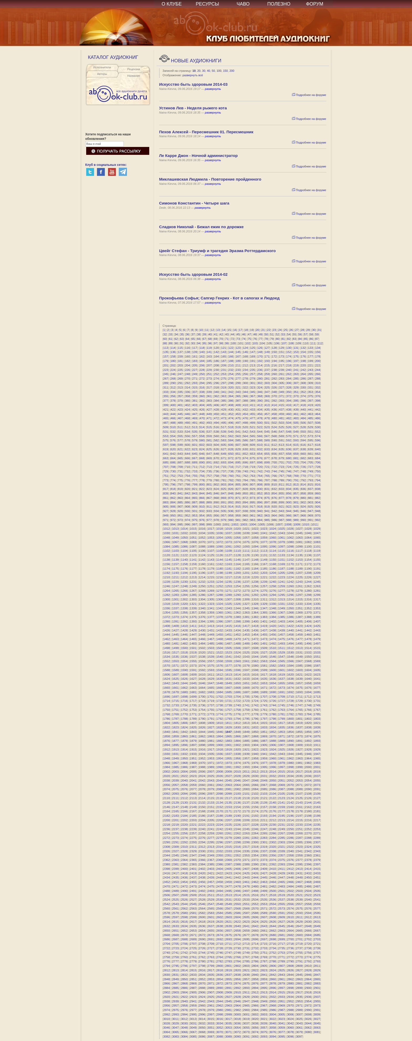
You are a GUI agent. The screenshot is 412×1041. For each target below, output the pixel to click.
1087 (193, 546)
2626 (272, 921)
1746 (290, 705)
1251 (211, 586)
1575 (211, 665)
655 (267, 453)
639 (310, 449)
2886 (184, 987)
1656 (290, 683)
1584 (290, 665)
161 (194, 356)
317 (209, 387)
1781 (281, 714)
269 (180, 378)
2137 (246, 802)
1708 (272, 696)
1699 (193, 696)
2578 (166, 913)
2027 (228, 776)
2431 (299, 873)
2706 (184, 943)
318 (216, 387)
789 (281, 480)
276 (230, 378)
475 (238, 418)
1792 (220, 718)
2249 (281, 829)
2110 (166, 798)
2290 (166, 842)
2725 (193, 948)
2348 (202, 855)
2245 (246, 829)
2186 (202, 815)
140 (201, 352)
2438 (202, 877)
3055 (246, 1027)
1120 (166, 555)
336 (187, 392)
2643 (264, 926)
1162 (220, 564)
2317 (246, 846)
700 (274, 462)
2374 (272, 859)
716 (230, 466)
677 (267, 458)
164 (216, 356)
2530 (220, 899)
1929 (317, 749)
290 (173, 383)
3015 (211, 1018)
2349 (211, 855)
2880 (290, 983)
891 (223, 502)
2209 (246, 820)
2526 (184, 899)
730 (173, 471)
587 (252, 440)
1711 (299, 696)
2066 (255, 785)
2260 (220, 833)
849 (238, 493)
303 (267, 383)
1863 (211, 736)
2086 (272, 789)
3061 (299, 1027)
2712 (237, 943)
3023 (281, 1018)
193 (267, 361)
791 (295, 480)
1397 (228, 621)
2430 (290, 873)
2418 (184, 873)
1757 (228, 709)
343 (238, 392)
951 (180, 515)
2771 (281, 957)
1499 (175, 648)
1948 (166, 758)
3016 (220, 1018)
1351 (299, 608)
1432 (220, 630)
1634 (255, 678)
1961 (281, 758)
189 (238, 361)
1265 (175, 590)
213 (252, 365)
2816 (202, 970)
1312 (272, 599)
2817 (211, 970)
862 (173, 497)
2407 (246, 868)
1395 (211, 621)
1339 (193, 608)
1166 (255, 564)
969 (310, 515)
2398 (166, 868)
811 (281, 484)
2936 (308, 996)
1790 (202, 718)
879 (295, 497)
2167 (193, 811)
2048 (255, 780)
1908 (290, 745)
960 (245, 515)
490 (187, 422)
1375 (193, 617)
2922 (184, 996)
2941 (193, 1001)
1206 (290, 572)
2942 (202, 1001)
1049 (175, 537)
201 (165, 365)
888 (201, 502)
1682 (202, 692)
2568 (237, 908)
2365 (193, 859)
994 (173, 524)
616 (303, 444)
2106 (290, 793)
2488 (166, 890)
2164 (166, 811)
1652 (255, 683)
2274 (184, 837)
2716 (272, 943)
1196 (202, 572)
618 (317, 444)
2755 (299, 952)
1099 (299, 546)
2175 (264, 811)
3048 (184, 1027)
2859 (264, 979)
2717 (281, 943)
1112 (255, 550)
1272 (237, 590)
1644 (184, 683)
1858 (166, 736)
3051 (211, 1027)
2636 (202, 926)
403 (194, 405)
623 (194, 449)
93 (193, 343)
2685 (317, 935)
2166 (184, 811)
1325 (228, 603)
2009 (228, 771)
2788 (272, 961)
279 (252, 378)
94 (198, 343)
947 (310, 511)
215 (267, 365)
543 (252, 431)
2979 (211, 1010)
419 (310, 405)
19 (251, 329)
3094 (272, 1036)
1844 (202, 731)
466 (173, 418)
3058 (272, 1027)
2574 (290, 908)
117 (194, 347)
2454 (184, 882)
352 (303, 392)
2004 (184, 771)
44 (232, 334)
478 (259, 418)
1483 (193, 643)
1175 (175, 568)
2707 (193, 943)
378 (173, 400)
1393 (193, 621)
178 (317, 356)
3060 (290, 1027)
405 (209, 405)
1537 (193, 656)
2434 (166, 877)
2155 (246, 807)
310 (317, 383)
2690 (202, 939)
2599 (193, 917)
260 (274, 374)
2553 (264, 904)
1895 (175, 745)
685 (165, 462)
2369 (228, 859)
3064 (166, 1032)
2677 (246, 935)
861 (165, 497)
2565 (211, 908)
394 (288, 400)
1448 (202, 634)
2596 (166, 917)
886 (187, 502)
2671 (193, 935)
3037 (246, 1023)
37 (193, 334)
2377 (299, 859)
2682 (290, 935)
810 (274, 484)
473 (223, 418)
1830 (237, 727)
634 (274, 449)
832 (274, 489)
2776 (166, 961)
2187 (211, 815)
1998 (290, 767)
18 (246, 329)
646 (201, 453)
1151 (281, 559)
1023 (264, 528)
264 (303, 374)
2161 (299, 807)
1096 (272, 546)
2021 (175, 776)
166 (230, 356)
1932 (184, 754)
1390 (166, 621)
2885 (175, 987)
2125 (299, 798)
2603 (228, 917)
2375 (281, 859)
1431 (211, 630)
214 (259, 365)
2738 (308, 948)
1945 (299, 754)
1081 (299, 542)
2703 (317, 939)
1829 (228, 727)
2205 (211, 820)
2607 (264, 917)
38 (198, 334)
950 (173, 515)
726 (303, 466)
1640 (308, 678)
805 (238, 484)
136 (173, 352)
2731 (246, 948)
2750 (255, 952)
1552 (166, 661)
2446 (272, 877)
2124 (290, 798)
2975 (175, 1010)
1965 (317, 758)
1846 (220, 731)
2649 (317, 926)
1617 (264, 674)
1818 (290, 722)
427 (209, 409)
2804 (255, 965)
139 (194, 352)
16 (234, 329)
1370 (308, 612)
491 (194, 422)
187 (223, 361)
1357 (193, 612)
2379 (317, 859)
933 (209, 511)
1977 (264, 762)
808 (259, 484)
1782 (290, 714)
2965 (246, 1005)
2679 (264, 935)
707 (165, 466)
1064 (308, 537)
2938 (166, 1001)
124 (245, 347)
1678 (166, 692)
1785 (317, 714)
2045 (228, 780)
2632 (166, 926)
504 (288, 422)
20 (198, 70)
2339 (281, 851)
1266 (184, 590)
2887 (193, 987)
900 (288, 502)
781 (223, 480)
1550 (308, 656)
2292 (184, 842)
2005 (193, 771)
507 (310, 422)
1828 (220, 727)
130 (288, 347)
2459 (228, 882)
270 (187, 378)
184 (201, 361)
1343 (228, 608)
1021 (246, 528)
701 (281, 462)
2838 (237, 974)
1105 (193, 550)
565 (252, 436)
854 (274, 493)
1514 (308, 648)
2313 (211, 846)
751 (165, 475)
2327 (175, 851)
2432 (308, 873)
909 (194, 506)
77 (260, 338)
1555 (193, 661)
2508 (184, 895)
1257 (264, 586)
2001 (317, 767)
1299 (317, 594)
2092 (166, 793)
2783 (228, 961)
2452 (166, 882)
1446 (184, 634)
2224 (220, 824)
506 (303, 422)
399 (165, 405)
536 (201, 431)
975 (194, 520)
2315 (228, 846)
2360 (308, 855)
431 (238, 409)
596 (317, 440)
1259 (281, 586)
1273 (246, 590)
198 (303, 361)
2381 (175, 864)
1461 (317, 634)
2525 (175, 899)
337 (194, 392)
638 (303, 449)
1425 (317, 625)
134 (317, 347)
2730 (237, 948)
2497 (246, 890)
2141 (281, 802)
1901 (228, 745)
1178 (202, 568)
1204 (272, 572)
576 (173, 440)
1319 (175, 603)
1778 (255, 714)
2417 (175, 873)
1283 (175, 594)
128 (274, 347)
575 (165, 440)
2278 (220, 837)
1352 (308, 608)
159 (180, 356)
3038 (255, 1023)
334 (173, 392)
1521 (211, 652)
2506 (166, 895)
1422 (290, 625)
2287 (299, 837)
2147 (175, 807)
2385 (211, 864)
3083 (175, 1036)
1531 (299, 652)
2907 (211, 992)
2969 (281, 1005)
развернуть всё (193, 75)
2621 (228, 921)
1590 (184, 670)
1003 (243, 524)
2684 (308, 935)
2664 (290, 930)
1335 (317, 603)
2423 (228, 873)
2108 (308, 793)
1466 (202, 639)
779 (209, 480)
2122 (272, 798)
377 (165, 400)
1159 (193, 564)
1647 (211, 683)
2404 (220, 868)
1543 (246, 656)
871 (238, 497)
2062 (220, 785)
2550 (237, 904)
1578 (237, 665)
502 (274, 422)
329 (295, 387)
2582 (202, 913)
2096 (202, 793)
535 (194, 431)
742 (259, 471)
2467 (299, 882)
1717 (193, 700)
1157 (175, 564)
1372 (166, 617)
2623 (246, 921)
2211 (264, 820)
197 (295, 361)
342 (230, 392)
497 (238, 422)
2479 (246, 886)
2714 (255, 943)
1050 (184, 537)
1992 (237, 767)
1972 (220, 762)
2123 (281, 798)
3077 (281, 1032)
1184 (255, 568)
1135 (299, 555)
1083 (317, 542)
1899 (211, 745)
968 (303, 515)
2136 (237, 802)
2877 (264, 983)
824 (216, 489)
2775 (317, 957)
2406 (237, 868)
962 (259, 515)
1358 (202, 612)
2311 (193, 846)
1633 (246, 678)
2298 (237, 842)
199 (310, 361)
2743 (193, 952)
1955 (228, 758)
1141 (193, 559)
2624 (255, 921)
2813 (175, 970)
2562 (184, 908)
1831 (246, 727)
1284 (184, 594)
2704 (166, 943)
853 (267, 493)
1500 (184, 648)
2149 (193, 807)
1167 (264, 564)
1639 (299, 678)
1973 (228, 762)
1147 (246, 559)
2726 (202, 948)
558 (201, 436)
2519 (281, 895)
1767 (317, 709)
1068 (184, 542)
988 (288, 520)
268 (173, 378)
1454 (255, 634)
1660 (166, 687)
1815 (264, 722)
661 (310, 453)
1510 (272, 648)
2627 (281, 921)
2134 (220, 802)
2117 (228, 798)
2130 (184, 802)
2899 (299, 987)
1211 (175, 577)
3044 (308, 1023)
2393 (281, 864)
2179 (299, 811)
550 (303, 431)
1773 (211, 714)
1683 (211, 692)
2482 (272, 886)
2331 (211, 851)
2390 (255, 864)
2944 (220, 1001)
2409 (264, 868)
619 (165, 449)
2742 (184, 952)
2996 (202, 1014)
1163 (228, 564)
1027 (299, 528)
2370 (237, 859)
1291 (246, 594)
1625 (175, 678)
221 (310, 365)
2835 (211, 974)
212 (245, 365)
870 (230, 497)
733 (194, 471)
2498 (255, 890)
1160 (202, 564)
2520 (290, 895)
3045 (317, 1023)
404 (201, 405)
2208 (237, 820)
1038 (237, 533)
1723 (246, 700)
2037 (317, 776)
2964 (237, 1005)
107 (283, 343)
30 (203, 70)
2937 (317, 996)
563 (238, 436)
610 (259, 444)
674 (245, 458)
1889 (281, 740)
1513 (299, 648)
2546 (202, 904)
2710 (220, 943)
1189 (299, 568)
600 (187, 444)
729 (165, 471)
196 (288, 361)
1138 (166, 559)
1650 (237, 683)
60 (165, 338)
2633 (175, 926)
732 (187, 471)
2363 (175, 859)
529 (310, 427)
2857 (246, 979)
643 (180, 453)
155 (310, 352)
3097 (299, 1036)
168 (245, 356)
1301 (175, 599)
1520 (202, 652)
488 (173, 422)
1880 (202, 740)
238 (274, 369)
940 (259, 511)
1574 (202, 665)
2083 (246, 789)
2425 (246, 873)
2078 (202, 789)
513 (194, 427)
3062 (308, 1027)
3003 (264, 1014)
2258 (202, 833)
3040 (272, 1023)
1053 (211, 537)
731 (180, 471)
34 (176, 334)
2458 (220, 882)
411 (252, 405)
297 (223, 383)
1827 (211, 727)
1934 (202, 754)
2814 (184, 970)
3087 (211, 1036)
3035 (228, 1023)
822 (201, 489)
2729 (228, 948)
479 (267, 418)
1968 (184, 762)
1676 (308, 687)
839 (165, 493)
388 (245, 400)
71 (226, 338)
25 (285, 329)
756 (201, 475)
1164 (237, 564)
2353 (246, 855)
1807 (193, 722)
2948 (255, 1001)
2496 (237, 890)
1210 (166, 577)
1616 (255, 674)
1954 (220, 758)
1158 (184, 564)
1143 (211, 559)
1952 (202, 758)
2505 (317, 890)
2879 (281, 983)
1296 (290, 594)
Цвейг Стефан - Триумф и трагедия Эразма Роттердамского (217, 250)
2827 (299, 970)
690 (201, 462)
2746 (220, 952)
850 (245, 493)
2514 (237, 895)
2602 (220, 917)
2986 (272, 1010)
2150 (202, 807)
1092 (237, 546)
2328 (184, 851)
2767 (246, 957)
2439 (211, 877)
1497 (317, 643)
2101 (246, 793)
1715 (175, 700)
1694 (308, 692)
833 (281, 489)
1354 (166, 612)
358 (187, 396)
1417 (246, 625)
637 (295, 449)
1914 (184, 749)
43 (226, 334)
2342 (308, 851)
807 (252, 484)
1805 (175, 722)
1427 (175, 630)
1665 (211, 687)
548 (288, 431)
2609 (281, 917)
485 (310, 418)
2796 (184, 965)
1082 (308, 542)
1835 (281, 727)
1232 (202, 581)
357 (180, 396)
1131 (264, 555)
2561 (175, 908)
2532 (237, 899)
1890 (290, 740)
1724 (255, 700)
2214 (290, 820)
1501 (193, 648)
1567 (299, 661)
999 (209, 524)
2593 (299, 913)
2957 (175, 1005)
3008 (308, 1014)
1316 (308, 599)
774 (173, 480)
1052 (202, 537)
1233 (211, 581)
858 (303, 493)
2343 (317, 851)
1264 (166, 590)
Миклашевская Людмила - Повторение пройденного (210, 179)
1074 (237, 542)
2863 (299, 979)
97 (215, 343)
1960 (272, 758)
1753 (193, 709)
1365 (264, 612)
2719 (299, 943)
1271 (228, 590)
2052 (290, 780)
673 (238, 458)
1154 (308, 559)
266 (317, 374)
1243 (299, 581)
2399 (175, 868)
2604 (237, 917)
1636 (272, 678)
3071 (228, 1032)
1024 (272, 528)
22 (268, 329)
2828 (308, 970)
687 (180, 462)
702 (288, 462)
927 (165, 511)
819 (180, 489)
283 (281, 378)
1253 (228, 586)
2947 (246, 1001)
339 (209, 392)
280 (259, 378)
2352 (237, 855)
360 (201, 396)
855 (281, 493)
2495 (228, 890)
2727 (211, 948)
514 (201, 427)
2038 (166, 780)
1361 (228, 612)
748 (303, 471)
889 (209, 502)
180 (173, 361)
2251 (299, 829)
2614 (166, 921)
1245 (317, 581)
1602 (290, 670)
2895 (264, 987)
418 (303, 405)
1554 (184, 661)
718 (245, 466)
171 (267, 356)
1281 (317, 590)
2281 (246, 837)
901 (295, 502)
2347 (193, 855)
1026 (290, 528)
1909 (299, 745)
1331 (281, 603)
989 (295, 520)
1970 (202, 762)
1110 (237, 550)
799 (194, 484)
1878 (184, 740)
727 (310, 466)
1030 (166, 533)
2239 (193, 829)
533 (180, 431)
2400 (184, 868)
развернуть (213, 88)
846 (216, 493)
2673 (211, 935)
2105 (281, 793)
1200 (237, 572)
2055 (317, 780)
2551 (246, 904)
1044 (290, 533)
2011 (246, 771)
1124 (202, 555)
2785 (246, 961)
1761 (264, 709)
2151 (211, 807)
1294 (272, 594)
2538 (290, 899)
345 (252, 392)
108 (291, 343)
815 (310, 484)
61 (170, 338)
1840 (166, 731)
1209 (317, 572)
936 (230, 511)
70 (221, 338)
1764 (290, 709)
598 (173, 444)
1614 (237, 674)
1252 (220, 586)
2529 (211, 899)
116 (187, 347)
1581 (264, 665)
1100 (308, 546)
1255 (246, 586)
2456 (202, 882)
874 (259, 497)
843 (194, 493)
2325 (317, 846)
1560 (237, 661)
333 (165, 392)
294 (201, 383)
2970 (290, 1005)
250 (201, 374)
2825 (281, 970)
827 (238, 489)
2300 (255, 842)
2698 (272, 939)
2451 (317, 877)
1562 (255, 661)
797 (180, 484)
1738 (220, 705)
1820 (308, 722)
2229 (264, 824)
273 (209, 378)
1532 (308, 652)
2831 (175, 974)
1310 (255, 599)
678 (274, 458)
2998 (220, 1014)
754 (187, 475)
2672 (202, 935)
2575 (299, 908)
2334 (237, 851)
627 (223, 449)
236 (259, 369)
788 (274, 480)
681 (295, 458)
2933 (281, 996)
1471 (246, 639)
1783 (299, 714)
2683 (299, 935)
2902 (166, 992)
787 (267, 480)
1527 (264, 652)
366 (245, 396)
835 (295, 489)
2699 (281, 939)
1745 (281, 705)
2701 (299, 939)
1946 (308, 754)
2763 (211, 957)
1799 (281, 718)
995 (180, 524)
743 (267, 471)
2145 (317, 802)
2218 (166, 824)
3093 (264, 1036)
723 (281, 466)
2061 (211, 785)
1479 (317, 639)
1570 (166, 665)
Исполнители (102, 67)
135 (165, 352)
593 (295, 440)
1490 (255, 643)
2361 (317, 855)
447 (194, 414)
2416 (166, 873)
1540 (220, 656)
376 (317, 396)
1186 (272, 568)
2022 (184, 776)
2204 (202, 820)
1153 (299, 559)
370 (274, 396)
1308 (237, 599)
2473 (193, 886)
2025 (211, 776)
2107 (299, 793)
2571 (264, 908)
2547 (211, 904)
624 (201, 449)
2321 (281, 846)
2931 (264, 996)
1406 (308, 621)
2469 (317, 882)
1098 (290, 546)
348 (274, 392)
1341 (211, 608)
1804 (166, 722)
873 (252, 497)
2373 (264, 859)
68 (210, 338)
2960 (202, 1005)
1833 (264, 727)
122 (230, 347)
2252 (308, 829)
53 (283, 334)
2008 (220, 771)
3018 (237, 1018)
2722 (166, 948)
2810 (308, 965)
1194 (184, 572)
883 (165, 502)
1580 (255, 665)
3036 (237, 1023)
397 (310, 400)
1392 (184, 621)
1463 (175, 639)
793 (310, 480)
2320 (272, 846)
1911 (317, 745)
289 (165, 383)
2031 (264, 776)
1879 (193, 740)
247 (180, 374)
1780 (272, 714)
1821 (317, 722)
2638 (220, 926)
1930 (166, 754)
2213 (281, 820)
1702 (220, 696)
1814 (255, 722)
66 (198, 338)
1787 (175, 718)
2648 (308, 926)
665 (180, 458)
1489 (246, 643)
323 (252, 387)
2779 (193, 961)
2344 (166, 855)
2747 (228, 952)
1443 (317, 630)
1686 (237, 692)
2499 (264, 890)
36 (187, 334)
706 (317, 462)
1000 (217, 524)
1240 (272, 581)
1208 (308, 572)
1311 (264, 599)
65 (193, 338)
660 (303, 453)
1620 (290, 674)
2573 (281, 908)
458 (274, 414)
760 (230, 475)
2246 (255, 829)
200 (231, 70)
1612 (220, 674)
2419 (193, 873)
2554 (272, 904)
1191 (317, 568)
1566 (290, 661)
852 (259, 493)
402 (187, 405)
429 (223, 409)
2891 (228, 987)
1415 (228, 625)
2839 (246, 974)
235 (252, 369)
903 (310, 502)
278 (245, 378)
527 (295, 427)
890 (216, 502)
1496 (308, 643)
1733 (175, 705)
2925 (211, 996)
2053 (299, 780)
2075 (175, 789)
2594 (308, 913)
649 (223, 453)
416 (288, 405)
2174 (255, 811)
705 (310, 462)
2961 (211, 1005)
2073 (317, 785)
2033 (281, 776)
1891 (299, 740)
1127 (228, 555)
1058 (255, 537)
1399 (246, 621)
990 (303, 520)
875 (267, 497)
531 (165, 431)
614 (288, 444)
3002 (255, 1014)
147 (252, 352)
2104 (272, 793)
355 (165, 396)
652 (245, 453)
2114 (202, 798)
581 (209, 440)
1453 (246, 634)
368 (259, 396)
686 (173, 462)
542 (245, 431)
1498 (166, 648)
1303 (193, 599)
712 (201, 466)
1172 (308, 564)
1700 (202, 696)
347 (267, 392)
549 (295, 431)
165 (223, 356)
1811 (228, 722)
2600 (202, 917)
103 (255, 343)
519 (238, 427)
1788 (184, 718)
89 (170, 343)
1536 (184, 656)
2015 (281, 771)
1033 (193, 533)
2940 (184, 1001)
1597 (246, 670)
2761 (193, 957)
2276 (202, 837)
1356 (184, 612)
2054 (308, 780)
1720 (220, 700)
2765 (228, 957)
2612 (308, 917)
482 (288, 418)
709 (180, 466)
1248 (184, 586)
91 (181, 343)
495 (223, 422)
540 (230, 431)
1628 (202, 678)
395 (295, 400)
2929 (246, 996)
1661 (175, 687)
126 (259, 347)
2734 (272, 948)
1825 (193, 727)
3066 (184, 1032)
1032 (184, 533)
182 (187, 361)
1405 (299, 621)
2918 (308, 992)
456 (259, 414)
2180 (308, 811)
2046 (237, 780)
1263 (317, 586)
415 (281, 405)
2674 (220, 935)
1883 (228, 740)
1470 (237, 639)
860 (317, 493)
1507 (246, 648)
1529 (281, 652)
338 (201, 392)
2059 (193, 785)
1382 (255, 617)
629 (238, 449)
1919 (228, 749)
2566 (220, 908)
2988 (290, 1010)
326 (274, 387)
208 (216, 365)
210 (230, 365)
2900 (308, 987)
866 (201, 497)
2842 (272, 974)
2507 (175, 895)
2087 (281, 789)
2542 (166, 904)
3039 (264, 1023)
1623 (317, 674)
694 (230, 462)
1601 (281, 670)
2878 (272, 983)
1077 (264, 542)
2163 (317, 807)
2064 (237, 785)
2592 (290, 913)
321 (238, 387)
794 (317, 480)
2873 (228, 983)
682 (303, 458)
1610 (202, 674)
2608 (272, 917)
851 (252, 493)
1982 (308, 762)
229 (209, 369)
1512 (290, 648)
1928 (308, 749)
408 (230, 405)
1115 (281, 550)
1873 (299, 736)
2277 (211, 837)
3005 (281, 1014)
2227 (246, 824)
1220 (255, 577)
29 (308, 329)
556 (187, 436)
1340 (202, 608)
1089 (211, 546)
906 (173, 506)
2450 (308, 877)
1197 (211, 572)
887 (194, 502)
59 (316, 334)
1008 (288, 524)
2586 (237, 913)
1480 (166, 643)
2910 (237, 992)
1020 (237, 528)
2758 (166, 957)
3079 (299, 1032)
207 (209, 365)
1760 (255, 709)
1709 (281, 696)
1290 (237, 594)
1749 (317, 705)
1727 (281, 700)
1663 (193, 687)
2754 (290, 952)
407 (223, 405)
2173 (246, 811)
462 (303, 414)
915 (238, 506)
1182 (237, 568)
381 (194, 400)
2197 (299, 815)
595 (310, 440)
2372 (255, 859)
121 (223, 347)
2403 (211, 868)
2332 (220, 851)
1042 (272, 533)
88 (165, 343)
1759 (246, 709)
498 (245, 422)
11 (206, 329)
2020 (166, 776)
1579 (246, 665)
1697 (175, 696)
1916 (202, 749)
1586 (308, 665)
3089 (228, 1036)
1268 (202, 590)
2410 (272, 868)
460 (288, 414)
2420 (202, 873)
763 (252, 475)
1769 (175, 714)
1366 (272, 612)
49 (260, 334)
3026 (308, 1018)
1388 (308, 617)
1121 (175, 555)
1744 (272, 705)
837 (310, 489)
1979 (281, 762)
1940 (255, 754)
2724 (184, 948)
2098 (220, 793)
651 (238, 453)
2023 (193, 776)
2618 (202, 921)
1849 (246, 731)
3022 (272, 1018)
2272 (166, 837)
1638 (290, 678)
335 (180, 392)
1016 (202, 528)
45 (238, 334)
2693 (228, 939)
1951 (193, 758)
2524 (166, 899)
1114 (272, 550)
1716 (184, 700)
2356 (272, 855)
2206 (220, 820)
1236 (237, 581)
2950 (272, 1001)
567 (267, 436)
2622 (237, 921)
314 (187, 387)
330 (303, 387)
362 (216, 396)
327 (281, 387)
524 (274, 427)
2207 (228, 820)
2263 (246, 833)
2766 (237, 957)
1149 (264, 559)
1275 (264, 590)
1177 (193, 568)
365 (238, 396)
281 (267, 378)
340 (216, 392)
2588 (255, 913)
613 (281, 444)
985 (267, 520)
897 (267, 502)
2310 (184, 846)
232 (230, 369)
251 (209, 374)
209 (223, 365)
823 (209, 489)
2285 (281, 837)
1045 (299, 533)
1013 (175, 528)
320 (230, 387)
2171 (228, 811)
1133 (281, 555)
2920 (166, 996)
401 (180, 405)
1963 (299, 758)
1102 (166, 550)
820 (187, 489)
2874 (237, 983)
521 (252, 427)
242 (303, 369)
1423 (299, 625)
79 (272, 338)
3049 (193, 1027)
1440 (290, 630)
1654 (272, 683)
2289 (317, 837)
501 (267, 422)
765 (267, 475)
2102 (255, 793)
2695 (246, 939)
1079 (281, 542)
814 (303, 484)
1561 (246, 661)
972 (173, 520)
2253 (317, 829)
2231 (281, 824)
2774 (308, 957)
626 (216, 449)
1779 (264, 714)
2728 (220, 948)
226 (187, 369)
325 (267, 387)
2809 (299, 965)
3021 (264, 1018)
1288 (220, 594)
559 (209, 436)
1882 (220, 740)
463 (310, 414)
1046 (308, 533)
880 (303, 497)
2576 (308, 908)
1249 (193, 586)
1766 (308, 709)
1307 (228, 599)
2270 (308, 833)
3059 (281, 1027)
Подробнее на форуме (309, 94)
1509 (264, 648)
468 (187, 418)
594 (303, 440)
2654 (202, 930)
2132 (202, 802)
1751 (175, 709)
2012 (255, 771)
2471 (175, 886)
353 (310, 392)
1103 (175, 550)
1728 (290, 700)
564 (245, 436)
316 (201, 387)
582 (216, 440)
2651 (175, 930)
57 (305, 334)
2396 (308, 864)
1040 (255, 533)
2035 (299, 776)
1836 (290, 727)
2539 (299, 899)
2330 (202, 851)
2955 (317, 1001)
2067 (264, 785)
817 (165, 489)
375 (310, 396)
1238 (255, 581)
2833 (193, 974)
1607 (175, 674)
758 (216, 475)
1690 (272, 692)
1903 (246, 745)
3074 (255, 1032)
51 (272, 334)
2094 (184, 793)
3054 (237, 1027)
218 (288, 365)
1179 (211, 568)
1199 (228, 572)
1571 (175, 665)
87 (316, 338)
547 (281, 431)
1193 (175, 572)
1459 (299, 634)
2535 (264, 899)
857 (295, 493)
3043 (299, 1023)
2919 (317, 992)
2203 (193, 820)
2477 (228, 886)
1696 (166, 696)
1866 (237, 736)
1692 (290, 692)
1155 (317, 559)
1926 (290, 749)
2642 (255, 926)
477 (252, 418)
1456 (272, 634)
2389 (246, 864)
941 (267, 511)
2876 (255, 983)
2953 (299, 1001)
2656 (220, 930)
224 (173, 369)
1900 (220, 745)
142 (216, 352)
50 (213, 70)
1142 (202, 559)
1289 (228, 594)
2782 (220, 961)
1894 (166, 745)
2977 (193, 1010)
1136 (308, 555)
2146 (166, 807)
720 (259, 466)
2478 (237, 886)
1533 (317, 652)
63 (181, 338)
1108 (220, 550)
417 (295, 405)
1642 (166, 683)
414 (274, 405)
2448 (290, 877)
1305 (211, 599)
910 (201, 506)
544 (259, 431)
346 (259, 392)
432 (245, 409)
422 (173, 409)
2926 (220, 996)
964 (274, 515)
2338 (272, 851)
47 (249, 334)
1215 (211, 577)
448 (201, 414)
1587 (317, 665)
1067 (175, 542)
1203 (264, 572)
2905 (193, 992)
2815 (193, 970)
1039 (246, 533)
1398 (237, 621)
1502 (202, 648)
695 (238, 462)
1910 (308, 745)
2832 (184, 974)
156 (317, 352)
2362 (166, 859)
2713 (246, 943)
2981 (228, 1010)
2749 (246, 952)
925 (310, 506)
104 (262, 343)
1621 (299, 674)
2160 (290, 807)
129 (281, 347)
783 (238, 480)
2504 (308, 890)
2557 (299, 904)
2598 (184, 917)
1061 (281, 537)
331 (310, 387)
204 (187, 365)
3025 (299, 1018)
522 (259, 427)
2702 (308, 939)
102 (247, 343)
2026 (220, 776)
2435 (175, 877)
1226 (308, 577)
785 (252, 480)
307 (295, 383)
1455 (264, 634)
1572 (184, 665)
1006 (270, 524)
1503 (211, 648)
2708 (202, 943)
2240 (202, 829)
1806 (184, 722)
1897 (193, 745)
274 (216, 378)
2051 (281, 780)
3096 (290, 1036)
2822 (255, 970)
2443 (246, 877)
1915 (193, 749)
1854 (290, 731)
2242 (220, 829)
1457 (281, 634)
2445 (264, 877)
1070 (202, 542)
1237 (246, 581)
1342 (220, 608)
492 (201, 422)
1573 (193, 665)
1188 (290, 568)
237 (267, 369)
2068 (272, 785)
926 (317, 506)
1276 (272, 590)
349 (281, 392)
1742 (255, 705)
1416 (237, 625)
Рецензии (133, 69)
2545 (193, 904)
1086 (184, 546)
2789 (281, 961)
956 (216, 515)
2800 (220, 965)
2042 (202, 780)
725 (295, 466)
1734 (184, 705)
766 (274, 475)
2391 (264, 864)
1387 (299, 617)
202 (173, 365)
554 (173, 436)
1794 (237, 718)
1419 (264, 625)
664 (173, 458)
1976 (255, 762)
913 (223, 506)
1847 (228, 731)
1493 (281, 643)
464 (317, 414)
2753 (281, 952)
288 (317, 378)
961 (252, 515)
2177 (281, 811)
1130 (255, 555)
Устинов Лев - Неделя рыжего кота (193, 108)
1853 (281, 731)
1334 (308, 603)
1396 (220, 621)
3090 (237, 1036)
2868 (184, 983)
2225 (228, 824)
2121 (264, 798)
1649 (228, 683)
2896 (272, 987)
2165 (175, 811)
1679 (175, 692)
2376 (290, 859)
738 (230, 471)
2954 (308, 1001)
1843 (193, 731)
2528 (202, 899)
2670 (184, 935)
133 (310, 347)
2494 (220, 890)
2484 (290, 886)
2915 (281, 992)
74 (243, 338)
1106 (202, 550)
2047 (246, 780)
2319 (264, 846)
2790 (290, 961)
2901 (317, 987)
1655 (281, 683)
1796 (255, 718)
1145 (228, 559)
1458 (290, 634)
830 (259, 489)
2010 (237, 771)
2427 (264, 873)
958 (230, 515)
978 (216, 520)
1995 (264, 767)
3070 (220, 1032)
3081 (317, 1032)
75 (249, 338)
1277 (281, 590)
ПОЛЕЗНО (278, 4)
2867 (175, 983)
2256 (184, 833)
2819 (228, 970)
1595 (228, 670)
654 (259, 453)
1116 (290, 550)
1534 (166, 656)
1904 (255, 745)
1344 (237, 608)
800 (201, 484)
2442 (237, 877)
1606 (166, 674)
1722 (237, 700)
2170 (220, 811)
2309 (175, 846)
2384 (202, 864)
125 (252, 347)
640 (317, 449)
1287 (211, 594)
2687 (175, 939)
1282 (166, 594)
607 (238, 444)
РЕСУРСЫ (207, 4)
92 (187, 343)
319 (223, 387)
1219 (246, 577)
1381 (246, 617)
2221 (193, 824)
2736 (290, 948)
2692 (220, 939)
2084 (255, 789)
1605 (317, 670)
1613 (228, 674)
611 (267, 444)
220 (303, 365)
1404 (290, 621)
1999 (299, 767)
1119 (317, 550)
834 (288, 489)
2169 (211, 811)
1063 (299, 537)
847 (223, 493)
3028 (166, 1023)
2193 (264, 815)
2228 (255, 824)
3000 (237, 1014)
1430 (202, 630)
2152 (220, 807)
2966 (255, 1005)
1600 (272, 670)
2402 (202, 868)
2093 (175, 793)
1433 (228, 630)
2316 (237, 846)
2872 (220, 983)
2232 (290, 824)
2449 (299, 877)
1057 (246, 537)
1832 (255, 727)
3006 (290, 1014)
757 (209, 475)
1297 (299, 594)
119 (209, 347)
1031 (175, 533)
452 (230, 414)
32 (165, 334)
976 (201, 520)
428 (216, 409)
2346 (184, 855)
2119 (246, 798)
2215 (299, 820)
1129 (246, 555)
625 (209, 449)
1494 (290, 643)
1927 (299, 749)
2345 (175, 855)
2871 (211, 983)
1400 (255, 621)
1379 (228, 617)
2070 (290, 785)
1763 (281, 709)
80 (277, 338)
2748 (237, 952)
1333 (299, 603)
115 (180, 347)
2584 (220, 913)
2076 (184, 789)
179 (165, 361)
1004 (252, 524)
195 (281, 361)
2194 (272, 815)
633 (267, 449)
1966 (166, 762)
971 (165, 520)
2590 (272, 913)
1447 (193, 634)
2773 (299, 957)
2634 (184, 926)
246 (173, 374)
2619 (211, 921)
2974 (166, 1010)
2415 (317, 868)
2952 (290, 1001)
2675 (228, 935)
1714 (166, 700)
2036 (308, 776)
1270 (220, 590)
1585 (299, 665)
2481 (264, 886)
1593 (211, 670)
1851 (264, 731)
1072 (220, 542)
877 (281, 497)
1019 (228, 528)
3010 (166, 1018)
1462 (166, 639)
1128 (237, 555)
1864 (220, 736)
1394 (202, 621)
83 (294, 338)
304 (274, 383)
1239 (264, 581)
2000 (308, 767)
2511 (211, 895)
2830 (166, 974)
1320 (184, 603)
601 (194, 444)
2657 (228, 930)
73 (238, 338)
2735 (281, 948)
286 (303, 378)
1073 (228, 542)
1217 (228, 577)
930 (187, 511)
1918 (220, 749)
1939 (246, 754)
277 (238, 378)
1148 (255, 559)
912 (216, 506)
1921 (246, 749)
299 (238, 383)
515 (209, 427)
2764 (220, 957)
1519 (193, 652)
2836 (220, 974)
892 (230, 502)
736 (216, 471)
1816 (272, 722)
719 (252, 466)
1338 (184, 608)
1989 (211, 767)
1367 (281, 612)
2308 (166, 846)
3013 (193, 1018)
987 (281, 520)
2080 (220, 789)
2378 (308, 859)
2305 (299, 842)
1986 (184, 767)
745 (281, 471)
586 (245, 440)
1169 (281, 564)
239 (281, 369)
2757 (317, 952)
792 (303, 480)
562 (230, 436)
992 (317, 520)
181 (180, 361)
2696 (255, 939)
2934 (290, 996)
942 (274, 511)
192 (259, 361)
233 (238, 369)
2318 (255, 846)
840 (173, 493)
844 (201, 493)
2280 (237, 837)
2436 (184, 877)
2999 (228, 1014)
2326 (166, 851)
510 (173, 427)
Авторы (102, 73)
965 (281, 515)
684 (317, 458)
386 (230, 400)
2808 (290, 965)
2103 (264, 793)
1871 (281, 736)
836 (303, 489)
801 (209, 484)
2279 (228, 837)
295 (209, 383)
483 (295, 418)
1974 (237, 762)
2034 (290, 776)
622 (187, 449)
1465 (193, 639)
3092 (255, 1036)
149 (267, 352)
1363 (246, 612)
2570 (255, 908)
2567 (228, 908)
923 (295, 506)
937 (238, 511)
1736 (202, 705)
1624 (166, 678)
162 (201, 356)
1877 (175, 740)
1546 (272, 656)
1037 (228, 533)
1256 (255, 586)
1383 (264, 617)
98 (221, 343)
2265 (264, 833)
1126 (220, 555)
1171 (299, 564)
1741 (246, 705)
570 (288, 436)
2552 (255, 904)
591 (281, 440)
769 (295, 475)
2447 (281, 877)
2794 (166, 965)
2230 (272, 824)
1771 (193, 714)
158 (173, 356)
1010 (305, 524)
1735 (193, 705)
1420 (272, 625)
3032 (202, 1023)
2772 (290, 957)
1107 (211, 550)
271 (194, 378)
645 (194, 453)
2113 (193, 798)
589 (267, 440)
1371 (317, 612)
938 (245, 511)
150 (225, 70)
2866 (166, 983)
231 (223, 369)
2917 (299, 992)
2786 (255, 961)
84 (300, 338)
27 (296, 329)
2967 (264, 1005)
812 (288, 484)
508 (317, 422)
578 (187, 440)
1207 (299, 572)
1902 (237, 745)
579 (194, 440)
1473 (264, 639)
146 (245, 352)
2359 (299, 855)
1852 (272, 731)
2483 (281, 886)
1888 (272, 740)
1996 (272, 767)
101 (240, 343)
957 (223, 515)
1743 (264, 705)
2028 (237, 776)
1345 (246, 608)
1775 (228, 714)
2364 (184, 859)
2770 (272, 957)
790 (288, 480)
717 (238, 466)
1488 (237, 643)
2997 (211, 1014)
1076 (255, 542)
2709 (211, 943)
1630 (220, 678)
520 (245, 427)
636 (288, 449)
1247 (175, 586)
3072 (237, 1032)
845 (209, 493)
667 (194, 458)
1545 (264, 656)
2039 (175, 780)
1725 (264, 700)
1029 (317, 528)
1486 (220, 643)
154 (303, 352)
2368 (220, 859)
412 (259, 405)
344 (245, 392)
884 (173, 502)
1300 (166, 599)
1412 (202, 625)
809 (267, 484)
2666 (308, 930)
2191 (246, 815)
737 (223, 471)
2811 (317, 965)
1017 (211, 528)
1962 (290, 758)
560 (216, 436)
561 (223, 436)
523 (267, 427)
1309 (246, 599)
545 (267, 431)
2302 (272, 842)
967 (295, 515)
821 (194, 489)
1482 (184, 643)
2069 (281, 785)
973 (180, 520)
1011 (314, 524)
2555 (281, 904)
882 (317, 497)
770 (303, 475)
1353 (317, 608)
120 (216, 347)
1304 (202, 599)
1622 (308, 674)
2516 (255, 895)
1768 (166, 714)
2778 (184, 961)
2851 (193, 979)
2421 (211, 873)
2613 (317, 917)
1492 (272, 643)
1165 (246, 564)
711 (194, 466)
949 (165, 515)
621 (180, 449)
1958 (255, 758)
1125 (211, 555)
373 (295, 396)
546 (274, 431)
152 (288, 352)
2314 (220, 846)
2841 (264, 974)
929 (180, 511)
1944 (290, 754)
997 (194, 524)
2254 (166, 833)
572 (303, 436)
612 (274, 444)
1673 (281, 687)
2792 (308, 961)
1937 (228, 754)
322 (245, 387)
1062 (290, 537)
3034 (220, 1023)
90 (176, 343)
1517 (175, 652)
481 (281, 418)
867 (209, 497)
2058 (184, 785)
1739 (228, 705)
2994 (184, 1014)
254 (230, 374)
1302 (184, 599)
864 (187, 497)
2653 (193, 930)
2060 (202, 785)
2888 (202, 987)
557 (194, 436)
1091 (228, 546)
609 (252, 444)
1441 (299, 630)
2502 (290, 890)
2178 (290, 811)
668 (201, 458)
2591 (281, 913)
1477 (299, 639)
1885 (246, 740)
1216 (220, 577)
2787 (264, 961)
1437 (264, 630)
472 (216, 418)
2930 (255, 996)
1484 (202, 643)
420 (317, 405)
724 (288, 466)
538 (216, 431)
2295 (211, 842)
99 (226, 343)
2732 (255, 948)
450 (216, 414)
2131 (193, 802)
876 (274, 497)
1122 (184, 555)
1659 (317, 683)
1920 (237, 749)
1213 (193, 577)
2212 (272, 820)
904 (317, 502)
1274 (255, 590)
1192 (166, 572)
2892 (237, 987)
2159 (281, 807)
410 (245, 405)
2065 (246, 785)
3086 (202, 1036)
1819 (299, 722)
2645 (281, 926)
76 (254, 338)
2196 (290, 815)
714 (216, 466)
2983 (246, 1010)
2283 (264, 837)
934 (216, 511)
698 (259, 462)
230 (216, 369)
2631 (317, 921)
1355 (175, 612)
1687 (246, 692)
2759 (175, 957)
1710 (290, 696)
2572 (272, 908)
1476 (290, 639)
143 (223, 352)
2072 (308, 785)
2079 (211, 789)
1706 (255, 696)
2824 (272, 970)
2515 (246, 895)
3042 (290, 1023)
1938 (237, 754)
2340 (290, 851)
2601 (211, 917)
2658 (237, 930)
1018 (220, 528)
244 (317, 369)
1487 (228, 643)
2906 (202, 992)
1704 (237, 696)
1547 (281, 656)
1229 (175, 581)
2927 (228, 996)
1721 (228, 700)
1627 (193, 678)
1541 (228, 656)
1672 (272, 687)
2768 (255, 957)
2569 (246, 908)
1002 (235, 524)
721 (267, 466)
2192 (255, 815)
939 (252, 511)
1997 (281, 767)
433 (252, 409)
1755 (211, 709)
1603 (299, 670)
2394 (290, 864)
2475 (211, 886)
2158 (272, 807)
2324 (308, 846)
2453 (175, 882)
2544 (184, 904)
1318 (166, 603)
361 (209, 396)
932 (201, 511)
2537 (281, 899)
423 (180, 409)
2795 (175, 965)
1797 (264, 718)
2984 (255, 1010)
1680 (184, 692)
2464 (272, 882)
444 (173, 414)
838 (317, 489)
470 (201, 418)
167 (238, 356)
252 (216, 374)
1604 (308, 670)
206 (201, 365)
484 (303, 418)
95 (204, 343)
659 (295, 453)
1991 (228, 767)
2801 (228, 965)
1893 (317, 740)
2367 (211, 859)
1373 (175, 617)
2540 (308, 899)
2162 (308, 807)
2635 (193, 926)
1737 (211, 705)
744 (274, 471)
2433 (317, 873)
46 (243, 334)
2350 (220, 855)
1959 (264, 758)
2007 (211, 771)
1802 (308, 718)
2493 (211, 890)
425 (194, 409)
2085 (264, 789)
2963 (228, 1005)
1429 (193, 630)
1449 (211, 634)
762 (245, 475)
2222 (202, 824)
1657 (299, 683)
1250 (202, 586)
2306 (308, 842)
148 (259, 352)
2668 (166, 935)
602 (201, 444)
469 (194, 418)
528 (303, 427)
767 (281, 475)
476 (245, 418)
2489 (175, 890)
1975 (246, 762)
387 (238, 400)
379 (180, 400)
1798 (272, 718)
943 (281, 511)
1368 (290, 612)
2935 (299, 996)
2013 (264, 771)
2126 (308, 798)
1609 (193, 674)
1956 (237, 758)
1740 (237, 705)
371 (281, 396)
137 (180, 352)
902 (303, 502)
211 (238, 365)
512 (187, 427)
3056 (255, 1027)
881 (310, 497)
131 (295, 347)
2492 (202, 890)
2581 (193, 913)
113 (165, 347)
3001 (246, 1014)
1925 (281, 749)
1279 (299, 590)
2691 (211, 939)
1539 (211, 656)
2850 (184, 979)
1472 (255, 639)
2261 (228, 833)
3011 (175, 1018)
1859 (175, 736)
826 (230, 489)
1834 (272, 727)
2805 (264, 965)
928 (173, 511)
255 (238, 374)
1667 (228, 687)
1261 (299, 586)
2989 (299, 1010)
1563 (264, 661)
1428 (184, 630)
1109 (228, 550)
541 (238, 431)
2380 (166, 864)
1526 (255, 652)
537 (209, 431)
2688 (184, 939)
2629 (299, 921)
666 (187, 458)
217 (281, 365)
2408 (255, 868)
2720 (308, 943)
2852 (202, 979)
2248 (272, 829)
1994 (255, 767)
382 (201, 400)
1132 (272, 555)
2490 (184, 890)
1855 (299, 731)
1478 (308, 639)
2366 (202, 859)
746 (288, 471)
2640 (237, 926)
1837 (299, 727)
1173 (317, 564)
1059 (264, 537)
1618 (272, 674)
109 (298, 343)
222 (317, 365)
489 (180, 422)
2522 (308, 895)
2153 (228, 807)
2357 (281, 855)
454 (245, 414)
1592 (202, 670)
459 (281, 414)
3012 (184, 1018)
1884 (237, 740)
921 (281, 506)
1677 (317, 687)
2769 (264, 957)
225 (180, 369)
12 (212, 329)
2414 (308, 868)
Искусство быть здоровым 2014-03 (193, 84)
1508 (255, 648)
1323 (211, 603)
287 (310, 378)
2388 (237, 864)
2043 (211, 780)
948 (317, 511)
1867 (246, 736)
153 (295, 352)
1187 (281, 568)
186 (216, 361)
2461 (246, 882)
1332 (290, 603)
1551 (317, 656)
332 (317, 387)
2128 (166, 802)
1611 (211, 674)
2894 (255, 987)
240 (288, 369)
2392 (272, 864)
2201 (175, 820)
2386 (220, 864)
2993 (175, 1014)
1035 (211, 533)
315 (194, 387)
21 (263, 329)
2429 (281, 873)
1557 (211, 661)
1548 (290, 656)
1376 (202, 617)
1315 (299, 599)
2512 (220, 895)
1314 (290, 599)
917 (252, 506)
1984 (166, 767)
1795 (246, 718)
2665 (299, 930)
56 (300, 334)
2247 (264, 829)
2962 (220, 1005)
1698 (184, 696)
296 (216, 383)
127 (267, 347)
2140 (272, 802)
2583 (211, 913)
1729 (299, 700)
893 (238, 502)
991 (310, 520)
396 (303, 400)
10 (193, 70)
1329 (264, 603)
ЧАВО (243, 4)
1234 (220, 581)
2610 (290, 917)
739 (238, 471)
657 (281, 453)
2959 (193, 1005)
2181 (317, 811)
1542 (237, 656)
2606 (255, 917)
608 (245, 444)
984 (259, 520)
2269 (299, 833)
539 (223, 431)
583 (223, 440)
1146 (237, 559)
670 (216, 458)
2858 (255, 979)
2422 (220, 873)
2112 (184, 798)
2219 (175, 824)
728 (317, 466)
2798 (202, 965)
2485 (299, 886)
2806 (272, 965)
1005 (261, 524)
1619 (281, 674)
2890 (220, 987)
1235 (228, 581)
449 (209, 414)
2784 (237, 961)
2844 (290, 974)
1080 (290, 542)
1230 (184, 581)
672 (230, 458)
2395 (299, 864)
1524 (237, 652)
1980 (290, 762)
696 (245, 462)
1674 (290, 687)
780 (216, 480)
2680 (272, 935)
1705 (246, 696)
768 (288, 475)
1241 (281, 581)
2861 (281, 979)
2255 (175, 833)
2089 (299, 789)
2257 (193, 833)
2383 (193, 864)
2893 (246, 987)
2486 (308, 886)
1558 (220, 661)
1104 (184, 550)
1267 (193, 590)
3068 (202, 1032)
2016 (290, 771)
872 (245, 497)
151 (281, 352)
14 (223, 329)
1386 (290, 617)
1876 (166, 740)
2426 (255, 873)
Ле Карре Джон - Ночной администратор (198, 155)
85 (305, 338)
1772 (202, 714)
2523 (317, 895)
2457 (211, 882)
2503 (299, 890)
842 (187, 493)
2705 (175, 943)
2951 (281, 1001)
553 (165, 436)
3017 (228, 1018)
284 (288, 378)
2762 (202, 957)
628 (230, 449)
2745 (211, 952)
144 (230, 352)
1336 (166, 608)
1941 (264, 754)
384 (216, 400)
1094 (255, 546)
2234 (308, 824)
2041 (193, 780)
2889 (211, 987)
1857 (317, 731)
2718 (290, 943)
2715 (264, 943)
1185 (264, 568)
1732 (166, 705)
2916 (290, 992)
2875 (246, 983)
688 (187, 462)
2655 (211, 930)
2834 (202, 974)
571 (295, 436)
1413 (211, 625)
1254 (237, 586)
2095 (193, 793)
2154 (237, 807)
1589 (175, 670)
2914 (272, 992)
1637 (281, 678)
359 (194, 396)
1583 (281, 665)
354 (317, 392)
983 (252, 520)
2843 (281, 974)
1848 (237, 731)
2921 (175, 996)
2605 (246, 917)
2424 (237, 873)
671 (223, 458)
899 (281, 502)
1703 (228, 696)
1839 (317, 727)
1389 (317, 617)
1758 (237, 709)
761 (238, 475)
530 (317, 427)
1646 (202, 683)
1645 (193, 683)
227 (194, 369)
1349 (281, 608)
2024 (202, 776)
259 (267, 374)
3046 (166, 1027)
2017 (299, 771)
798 (187, 484)
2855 (228, 979)
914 (230, 506)
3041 (281, 1023)
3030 (184, 1023)
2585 (228, 913)
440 (303, 409)
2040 (184, 780)
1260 (290, 586)
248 (187, 374)
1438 (272, 630)
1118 (308, 550)
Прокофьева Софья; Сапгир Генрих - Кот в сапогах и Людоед (219, 298)
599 (180, 444)
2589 (264, 913)
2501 (281, 890)
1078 (272, 542)
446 (187, 414)
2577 (317, 908)
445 (180, 414)
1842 (184, 731)
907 (180, 506)
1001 (226, 524)
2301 (264, 842)
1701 (211, 696)
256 (245, 374)
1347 (264, 608)
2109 (317, 793)
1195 (193, 572)
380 (187, 400)
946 (303, 511)
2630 (308, 921)
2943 (211, 1001)
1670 (255, 687)
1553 (175, 661)
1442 (308, 630)
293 (194, 383)
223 (165, 369)
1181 (228, 568)
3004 (272, 1014)
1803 (317, 718)
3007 (299, 1014)
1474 (272, 639)
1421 (281, 625)
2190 (237, 815)
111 (312, 343)
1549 (299, 656)
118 (201, 347)
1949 (175, 758)
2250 (290, 829)
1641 (317, 678)
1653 (264, 683)
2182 (166, 815)
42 (221, 334)
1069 (193, 542)
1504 (220, 648)
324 (259, 387)
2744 (202, 952)
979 (223, 520)
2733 (264, 948)
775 (180, 480)
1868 (255, 736)
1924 (272, 749)
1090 (220, 546)
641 (165, 453)
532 (173, 431)
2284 (272, 837)
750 (317, 471)
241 (295, 369)
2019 (317, 771)
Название (133, 75)
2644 (272, 926)
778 (201, 480)
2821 (246, 970)
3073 (246, 1032)
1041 (264, 533)
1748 (308, 705)
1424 (308, 625)
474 (230, 418)
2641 (246, 926)
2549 (228, 904)
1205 (281, 572)
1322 (202, 603)
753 (180, 475)
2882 (308, 983)
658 (288, 453)
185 (209, 361)
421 (165, 409)
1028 (308, 528)
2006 (202, 771)
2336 (255, 851)
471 (209, 418)
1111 (246, 550)
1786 (166, 718)
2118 (237, 798)
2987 (281, 1010)
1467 (211, 639)
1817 (281, 722)
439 (295, 409)
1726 (272, 700)
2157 (264, 807)
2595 (317, 913)
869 (223, 497)
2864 (308, 979)
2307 (317, 842)
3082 (166, 1036)
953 (194, 515)
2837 (228, 974)
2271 (317, 833)
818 (173, 489)
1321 (193, 603)
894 (245, 502)
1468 (220, 639)
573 (310, 436)
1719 (211, 700)
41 (215, 334)
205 (194, 365)
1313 (281, 599)
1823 (175, 727)
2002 (166, 771)
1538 (202, 656)
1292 (255, 594)
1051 (193, 537)
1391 (175, 621)
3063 (317, 1027)
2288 (308, 837)
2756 (308, 952)
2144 (308, 802)
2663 (281, 930)
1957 (246, 758)
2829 (317, 970)
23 (274, 329)
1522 (220, 652)
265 (310, 374)
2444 (255, 877)
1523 (228, 652)
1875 (317, 736)
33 (170, 334)
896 (259, 502)
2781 (211, 961)
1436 (255, 630)
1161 (211, 564)
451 (223, 414)
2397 (317, 864)
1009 (296, 524)
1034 (202, 533)
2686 (166, 939)
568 (274, 436)
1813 (246, 722)
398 (317, 400)
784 (245, 480)
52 (277, 334)
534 (187, 431)
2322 (290, 846)
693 (223, 462)
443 (165, 414)
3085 (193, 1036)
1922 (255, 749)
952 (187, 515)
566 (259, 436)
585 (238, 440)
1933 (193, 754)
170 (259, 356)
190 (245, 361)
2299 (246, 842)
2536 (272, 899)
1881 (211, 740)
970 (317, 515)
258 (259, 374)
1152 (290, 559)
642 (173, 453)
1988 (202, 767)
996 (187, 524)
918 (259, 506)
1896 (184, 745)
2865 (317, 979)
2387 (228, 864)
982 (245, 520)
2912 (255, 992)
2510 (202, 895)
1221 (264, 577)
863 (180, 497)
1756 (220, 709)
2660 (255, 930)
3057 (264, 1027)
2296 (220, 842)
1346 (255, 608)
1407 (317, 621)
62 (176, 338)
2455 (193, 882)
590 (274, 440)
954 (201, 515)
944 (288, 511)
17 (240, 329)
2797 (193, 965)
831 (267, 489)
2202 (184, 820)
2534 (255, 899)
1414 (220, 625)
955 (209, 515)
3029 (175, 1023)
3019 (246, 1018)
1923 (264, 749)
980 (230, 520)
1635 (264, 678)
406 (216, 405)
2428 (272, 873)
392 (274, 400)
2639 (228, 926)
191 (252, 361)
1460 (308, 634)
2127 (317, 798)
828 (245, 489)
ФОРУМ (314, 4)
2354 (255, 855)
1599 (264, 670)
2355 (264, 855)
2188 (220, 815)
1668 (237, 687)
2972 (308, 1005)
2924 (202, 996)
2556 (290, 904)
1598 (255, 670)
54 (288, 334)
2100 (237, 793)
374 (303, 396)
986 (274, 520)
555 (180, 436)
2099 (228, 793)
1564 (272, 661)
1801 (299, 718)
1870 (272, 736)
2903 (175, 992)
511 (180, 427)
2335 (246, 851)
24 (279, 329)
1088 (202, 546)
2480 (255, 886)
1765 (299, 709)
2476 (220, 886)
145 (238, 352)
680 (288, 458)
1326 (237, 603)
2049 (264, 780)
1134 (290, 555)
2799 (211, 965)
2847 (317, 974)
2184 (184, 815)
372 (288, 396)
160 (187, 356)
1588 (166, 670)
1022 (255, 528)
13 (218, 329)
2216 (308, 820)
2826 (290, 970)
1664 (202, 687)
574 (317, 436)
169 (252, 356)
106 (276, 343)
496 (230, 422)
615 (295, 444)
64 (187, 338)
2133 (211, 802)
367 (252, 396)
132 (303, 347)
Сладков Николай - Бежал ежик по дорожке (201, 226)
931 (194, 511)
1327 (246, 603)
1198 (220, 572)
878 (288, 497)
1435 (246, 630)
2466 (290, 882)
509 (165, 427)
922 (288, 506)
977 (209, 520)
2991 (317, 1010)
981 (238, 520)
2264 (255, 833)
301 (252, 383)
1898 (202, 745)
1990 (220, 767)
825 (223, 489)
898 (274, 502)
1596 (237, 670)
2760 (184, 957)
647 (209, 453)
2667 (317, 930)
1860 (184, 736)
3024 (290, 1018)
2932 (272, 996)
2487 (317, 886)
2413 (299, 868)
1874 (308, 736)
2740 (166, 952)
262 (288, 374)
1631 (228, 678)
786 (259, 480)
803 (223, 484)
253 (223, 374)
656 (274, 453)
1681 (193, 692)
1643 (175, 683)
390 (259, 400)
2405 (228, 868)
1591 (193, 670)
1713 (317, 696)
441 (310, 409)
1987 (193, 767)
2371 (246, 859)
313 (180, 387)
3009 (317, 1014)
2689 (193, 939)
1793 (228, 718)
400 (173, 405)
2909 (228, 992)
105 (269, 343)
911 (209, 506)
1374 (184, 617)
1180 (220, 568)
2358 (290, 855)
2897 (281, 987)
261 (281, 374)
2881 (299, 983)
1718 (202, 700)
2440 (220, 877)
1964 (308, 758)
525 (281, 427)
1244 (308, 581)
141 (209, 352)
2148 (184, 807)
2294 (202, 842)
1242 (290, 581)
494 (216, 422)
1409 (175, 625)
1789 (193, 718)
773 (165, 480)
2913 (264, 992)
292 (187, 383)
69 (215, 338)
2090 (308, 789)
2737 (299, 948)
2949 (264, 1001)
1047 (317, 533)
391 (267, 400)
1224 (290, 577)
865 (194, 497)
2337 (264, 851)
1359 (211, 612)
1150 (272, 559)
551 (310, 431)
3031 (193, 1023)
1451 (228, 634)
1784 (308, 714)
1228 (166, 581)
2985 (264, 1010)
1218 (237, 577)
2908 (220, 992)
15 (229, 329)
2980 (220, 1010)
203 (180, 365)
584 (230, 440)
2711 (228, 943)
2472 (184, 886)
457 (267, 414)
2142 (290, 802)
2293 (193, 842)
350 (288, 392)
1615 (246, 674)
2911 (246, 992)
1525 (246, 652)
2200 (166, 820)
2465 (281, 882)
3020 (255, 1018)
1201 (246, 572)
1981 (299, 762)
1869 (264, 736)
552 (317, 431)
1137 (317, 555)
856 (288, 493)
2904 (184, 992)
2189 (228, 815)
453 (238, 414)
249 (194, 374)
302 (259, 383)
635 (281, 449)
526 (288, 427)
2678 (255, 935)
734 (201, 471)
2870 (202, 983)
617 (310, 444)
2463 (264, 882)
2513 (228, 895)
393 (281, 400)
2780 (202, 961)
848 (230, 493)
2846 (308, 974)
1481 (175, 643)
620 (173, 449)
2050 (272, 780)
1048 (166, 537)
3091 (246, 1036)
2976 (184, 1010)
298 (230, 383)
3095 (281, 1036)
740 (245, 471)
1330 (272, 603)
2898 (290, 987)
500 (259, 422)
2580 (184, 913)
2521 (299, 895)
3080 (308, 1032)
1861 (193, 736)
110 (305, 343)
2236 (166, 829)
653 (252, 453)
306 (288, 383)
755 (194, 475)
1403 (281, 621)
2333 (228, 851)
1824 (184, 727)
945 (295, 511)
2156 (255, 807)
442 (317, 409)
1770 (184, 714)
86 (311, 338)
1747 (299, 705)
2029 (246, 776)
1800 (290, 718)
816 (317, 484)
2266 (272, 833)
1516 (166, 652)
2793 (317, 961)
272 (201, 378)
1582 (272, 665)
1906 (272, 745)
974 (187, 520)
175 (295, 356)
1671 (264, 687)
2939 (175, 1001)
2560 (166, 908)
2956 (166, 1005)
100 (219, 70)
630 (245, 449)
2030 (255, 776)
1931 (175, 754)
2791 (299, 961)
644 (187, 453)
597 (165, 444)
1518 (184, 652)
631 (252, 449)
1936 (220, 754)
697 (252, 462)
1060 (272, 537)
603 (209, 444)
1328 (255, 603)
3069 (211, 1032)
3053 (228, 1027)
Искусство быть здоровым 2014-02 (193, 274)
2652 (184, 930)
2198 (308, 815)
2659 (246, 930)
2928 (237, 996)
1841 (175, 731)
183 (194, 361)
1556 (202, 661)
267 (165, 378)
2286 (290, 837)
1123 (193, 555)
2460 (237, 882)
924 (303, 506)
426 (201, 409)
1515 (317, 648)
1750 (166, 709)
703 (295, 462)
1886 (255, 740)
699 (267, 462)
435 (267, 409)
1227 (317, 577)
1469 (228, 639)
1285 (193, 594)
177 (310, 356)
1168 (272, 564)
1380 (237, 617)
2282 (255, 837)
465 (165, 418)
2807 (281, 965)
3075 (264, 1032)
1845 (211, 731)
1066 (166, 542)
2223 (211, 824)
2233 (299, 824)
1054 (220, 537)
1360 (220, 612)
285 (295, 378)
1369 (299, 612)
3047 (175, 1027)
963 (267, 515)
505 (295, 422)
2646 (290, 926)
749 (310, 471)
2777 (175, 961)
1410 (184, 625)
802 (216, 484)
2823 (264, 970)
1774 (220, 714)
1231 (193, 581)
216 (274, 365)
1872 (290, 736)
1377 (211, 617)
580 (201, 440)
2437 (193, 877)
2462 (255, 882)
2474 (202, 886)
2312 (202, 846)
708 (173, 466)
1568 (308, 661)
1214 (202, 577)
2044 (220, 780)
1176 (184, 568)
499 (252, 422)
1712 (308, 696)
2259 (211, 833)
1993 (246, 767)
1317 (317, 599)
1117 (299, 550)
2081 (228, 789)
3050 (202, 1027)
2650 (166, 930)
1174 (166, 568)
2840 (255, 974)
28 (302, 329)
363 (223, 396)
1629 (211, 678)
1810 (220, 722)
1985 (175, 767)
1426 (166, 630)
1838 (308, 727)
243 (310, 369)
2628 (290, 921)
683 (310, 458)
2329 (193, 851)
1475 (281, 639)
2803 (246, 965)
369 (267, 396)
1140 (184, 559)
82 (288, 338)
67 (204, 338)
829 (252, 489)
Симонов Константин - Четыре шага (194, 203)
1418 (255, 625)
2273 (175, 837)
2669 (175, 935)
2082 (237, 789)
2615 (175, 921)
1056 (237, 537)
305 (281, 383)
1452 (237, 634)
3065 (175, 1032)
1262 (308, 586)
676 (259, 458)
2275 (193, 837)
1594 (220, 670)
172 (274, 356)
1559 (228, 661)
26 (291, 329)
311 (165, 387)
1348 (272, 608)
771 (310, 475)
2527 (193, 899)
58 (311, 334)
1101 (317, 546)
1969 (193, 762)
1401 (264, 621)
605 (223, 444)
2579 (175, 913)
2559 (317, 904)
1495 (299, 643)
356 (173, 396)
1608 (184, 674)
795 (165, 484)
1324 (220, 603)
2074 (166, 789)
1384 (272, 617)
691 (209, 462)
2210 (255, 820)
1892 (308, 740)
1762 (272, 709)
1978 (272, 762)
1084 (166, 546)
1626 (184, 678)
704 (303, 462)
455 (252, 414)
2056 (166, 785)
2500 (272, 890)
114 (173, 347)
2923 (193, 996)
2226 (237, 824)
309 (310, 383)
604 (216, 444)
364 (230, 396)
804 (230, 484)
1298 (308, 594)
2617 (193, 921)
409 (238, 405)
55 (294, 334)
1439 (281, 630)
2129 (175, 802)
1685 (228, 692)
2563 (193, 908)
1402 (272, 621)
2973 (317, 1005)
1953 (211, 758)
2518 (272, 895)
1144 (220, 559)
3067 (193, 1032)
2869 (193, 983)
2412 (290, 868)
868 (216, 497)
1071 (211, 542)
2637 (211, 926)
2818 (220, 970)
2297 (228, 842)
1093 (246, 546)
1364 (255, 612)
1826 (202, 727)
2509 (193, 895)
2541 (317, 899)
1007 (279, 524)
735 (209, 471)
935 (223, 511)
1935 (211, 754)
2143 (299, 802)
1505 (228, 648)
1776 (237, 714)
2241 (211, 829)
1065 (317, 537)
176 (303, 356)
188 (230, 361)
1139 (175, 559)
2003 (175, 771)
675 (252, 458)
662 (317, 453)
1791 (211, 718)
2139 (264, 802)
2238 (184, 829)
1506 (237, 648)
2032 (272, 776)
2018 (308, 771)
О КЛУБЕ (172, 4)
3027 (317, 1018)
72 (232, 338)
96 (210, 343)
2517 (264, 895)
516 (216, 427)
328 (288, 387)
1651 (246, 683)
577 (180, 440)
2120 (255, 798)
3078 (290, 1032)
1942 (272, 754)
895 (252, 502)
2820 (237, 970)
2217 (317, 820)
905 (165, 506)
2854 (220, 979)
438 (288, 409)
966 (288, 515)
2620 (220, 921)
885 (180, 502)
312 (173, 387)
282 (274, 378)
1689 (264, 692)
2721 (317, 943)
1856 (308, 731)
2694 (237, 939)
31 (319, 329)
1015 (193, 528)
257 (252, 374)
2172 (237, 811)
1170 (290, 564)
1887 (264, 740)
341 (223, 392)
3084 (184, 1036)
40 (208, 70)
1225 (299, 577)
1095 (264, 546)
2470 (166, 886)
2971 (299, 1005)
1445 (175, 634)
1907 (281, 745)
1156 (166, 564)
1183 (246, 568)
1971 (211, 762)
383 (209, 400)
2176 (272, 811)
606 (230, 444)
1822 (166, 727)
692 (216, 462)
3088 (220, 1036)
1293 (264, 594)
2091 (317, 789)
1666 (220, 687)
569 (281, 436)
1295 (281, 594)
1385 (281, 617)
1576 (220, 665)
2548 (220, 904)
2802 (237, 965)
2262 (237, 833)
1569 (317, 661)
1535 (175, 656)
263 (295, 374)
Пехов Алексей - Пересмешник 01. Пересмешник (206, 132)
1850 (255, 731)
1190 (308, 568)
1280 (308, 590)
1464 (184, 639)
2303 (281, 842)
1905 (264, 745)
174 (288, 356)
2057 (175, 785)
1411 (193, 625)
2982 (237, 1010)
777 (194, 480)
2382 (184, 864)
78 (266, 338)
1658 (308, 683)
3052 (220, 1027)
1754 (202, 709)
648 (216, 453)
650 (230, 453)
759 (223, 475)
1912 (166, 749)
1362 (237, 612)
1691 (281, 692)
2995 (193, 1014)
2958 (184, 1005)
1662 (184, 687)
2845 (299, 974)
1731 (317, 700)
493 (209, 422)
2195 (281, 815)
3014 (202, 1018)
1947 (317, 754)
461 (295, 414)
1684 (220, 692)
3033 (211, 1023)
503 (281, 422)
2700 (290, 939)
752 (173, 475)
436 (274, 409)
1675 (299, 687)
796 (173, 484)
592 (288, 440)
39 (204, 334)
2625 (264, 921)
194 (274, 361)
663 (165, 458)
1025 (281, 528)
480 (274, 418)
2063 (228, 785)
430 (230, 409)
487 (165, 422)
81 (283, 338)
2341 (299, 851)
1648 (220, 683)
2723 (175, 948)
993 (165, 524)
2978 (202, 1010)
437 (281, 409)
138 (187, 352)
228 (201, 369)
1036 (220, 533)
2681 (281, 935)
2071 (299, 785)
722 (274, 466)
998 (201, 524)
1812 (237, 722)
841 (180, 493)
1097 (281, 546)
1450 (220, 634)
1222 (272, 577)
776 (187, 480)
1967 (175, 762)
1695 (317, 692)
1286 (202, 594)
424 (187, 409)
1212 (184, 577)
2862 (290, 979)
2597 (175, 917)
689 (194, 462)
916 (245, 506)
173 (281, 356)
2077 (193, 789)
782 (230, 480)
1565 (281, 661)
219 (295, 365)
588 (259, 440)
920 (274, 506)
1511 (281, 648)
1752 (184, 709)
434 (259, 409)
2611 (299, 917)
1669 (246, 687)
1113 (264, 550)
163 (209, 356)
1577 (228, 665)
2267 (281, 833)
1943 (281, 754)
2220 (184, 824)
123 (238, 347)
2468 (308, 882)
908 (187, 506)
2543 (175, 904)
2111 (175, 798)
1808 (202, 722)
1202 (255, 572)
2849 (175, 979)
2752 (272, 952)
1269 (211, 590)
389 (252, 400)
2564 (202, 908)
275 (223, 378)
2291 (175, 842)
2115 (211, 798)
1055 (228, 537)
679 (281, 458)
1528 (272, 652)
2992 (166, 1014)
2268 (290, 833)
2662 (272, 930)
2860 (272, 979)
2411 (281, 868)
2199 (317, 815)
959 (238, 515)
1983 (317, 762)
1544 (255, 656)
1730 (308, 700)
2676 (237, 935)
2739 (317, 948)
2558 (308, 904)
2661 (264, 930)
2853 (211, 979)
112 (320, 343)
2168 (202, 811)
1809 (211, 722)
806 (245, 484)
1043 (281, 533)
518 (230, 427)
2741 (175, 952)
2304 (290, 842)
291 (180, 383)
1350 (290, 608)
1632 (237, 678)
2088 (290, 789)
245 (165, 374)
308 (303, 383)
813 (295, 484)
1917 (211, 749)
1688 (255, 692)
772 (317, 475)
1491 (264, 643)
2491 (193, 890)
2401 (193, 868)
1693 (299, 692)
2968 (272, 1005)
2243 (228, 829)
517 (223, 427)
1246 (166, 586)
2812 (166, 970)
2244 (237, 829)
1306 (220, 599)
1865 (228, 736)
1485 (211, 643)
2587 (246, 913)
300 (245, 383)
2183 (175, 815)
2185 (193, 815)
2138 (255, 802)
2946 (237, 1001)
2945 (228, 1001)
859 (310, 493)
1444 (166, 634)
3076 (272, 1032)
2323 (299, 846)
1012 (166, 528)
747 (295, 471)
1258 (272, 586)
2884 (166, 987)
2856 (237, 979)
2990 (308, 1010)
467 (180, 418)
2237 (175, 829)
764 (259, 475)
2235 (317, 824)
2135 (228, 802)
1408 (166, 625)
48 (254, 334)
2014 (272, 771)
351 (295, 392)
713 (209, 466)
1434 (237, 630)
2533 (246, 899)
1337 (175, 608)
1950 (184, 758)
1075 (246, 542)
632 (259, 449)
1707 (264, 696)
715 (223, 466)
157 (165, 356)
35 (181, 334)
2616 (184, 921)
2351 (228, 855)
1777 (246, 714)
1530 (290, 652)
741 (252, 471)
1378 (220, 617)
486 (317, 418)
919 (267, 506)
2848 (166, 979)
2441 (228, 877)
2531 (228, 899)
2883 (317, 983)
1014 (184, 528)
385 (223, 400)
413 (267, 405)
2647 (299, 926)
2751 (264, 952)
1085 (175, 546)
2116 (220, 798)
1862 (202, 736)
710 (187, 466)
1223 (281, 577)
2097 (211, 793)
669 (209, 458)
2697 (264, 939)
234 (245, 369)
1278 (290, 590)
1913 (175, 749)
